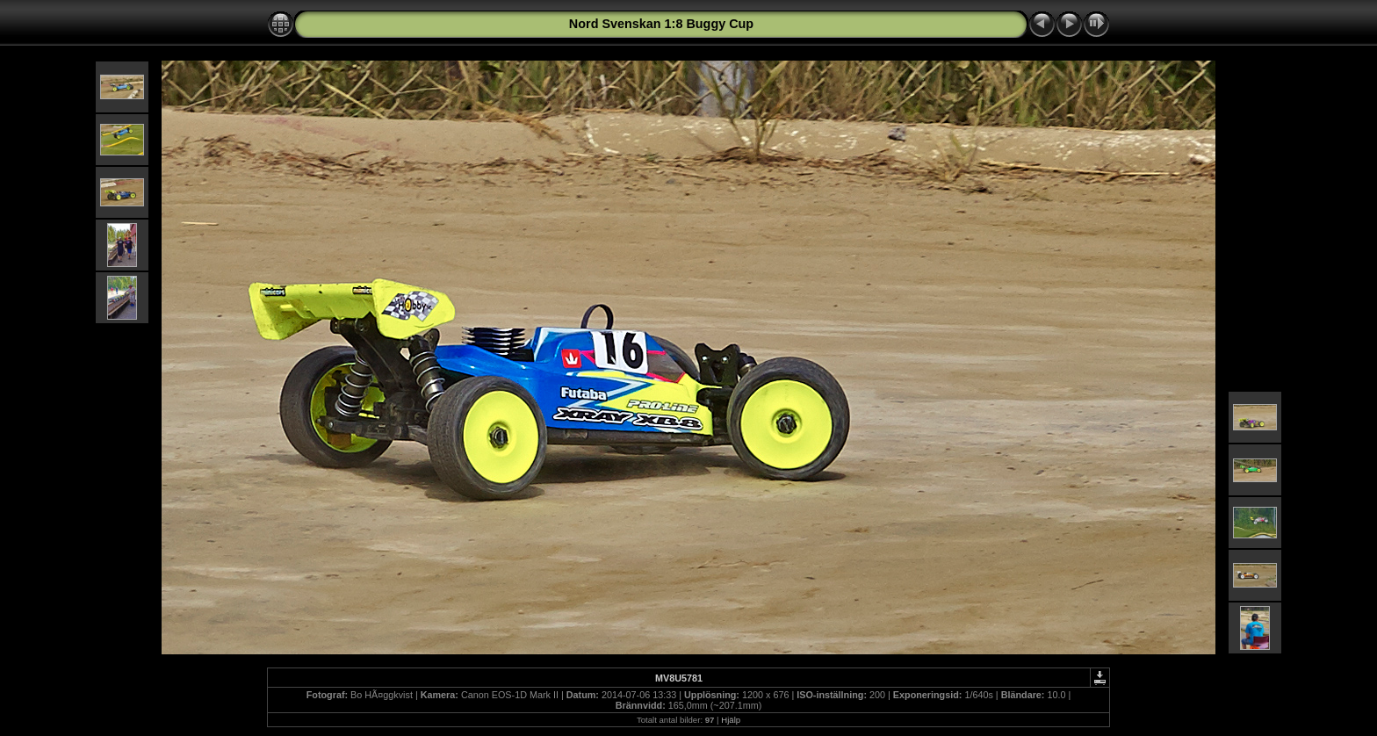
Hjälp (730, 720)
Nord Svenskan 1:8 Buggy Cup (661, 24)
